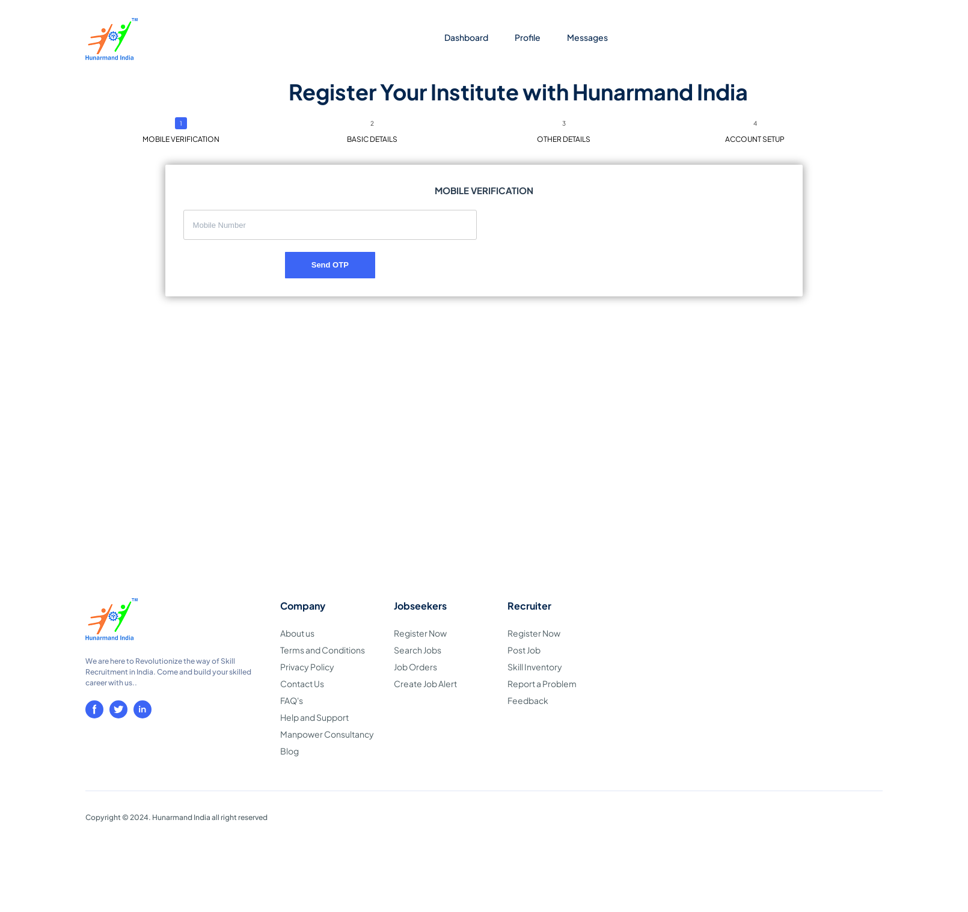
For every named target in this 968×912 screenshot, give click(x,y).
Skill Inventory (534, 666)
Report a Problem (542, 683)
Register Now (420, 633)
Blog (289, 750)
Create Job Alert (425, 683)
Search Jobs (417, 649)
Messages (587, 37)
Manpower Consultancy (327, 734)
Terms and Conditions (322, 649)
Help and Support (314, 717)
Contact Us (302, 683)
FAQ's (291, 700)
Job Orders (415, 666)
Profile (528, 37)
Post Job (524, 649)
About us (297, 633)
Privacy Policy (307, 666)
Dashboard (466, 37)
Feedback (527, 700)
